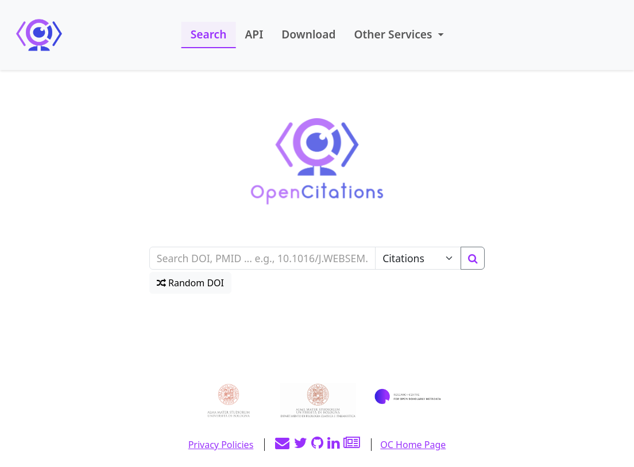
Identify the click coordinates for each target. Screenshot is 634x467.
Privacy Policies (221, 444)
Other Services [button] (394, 34)
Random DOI (190, 283)
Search (209, 34)
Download (308, 34)
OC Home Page (413, 444)
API (254, 34)
